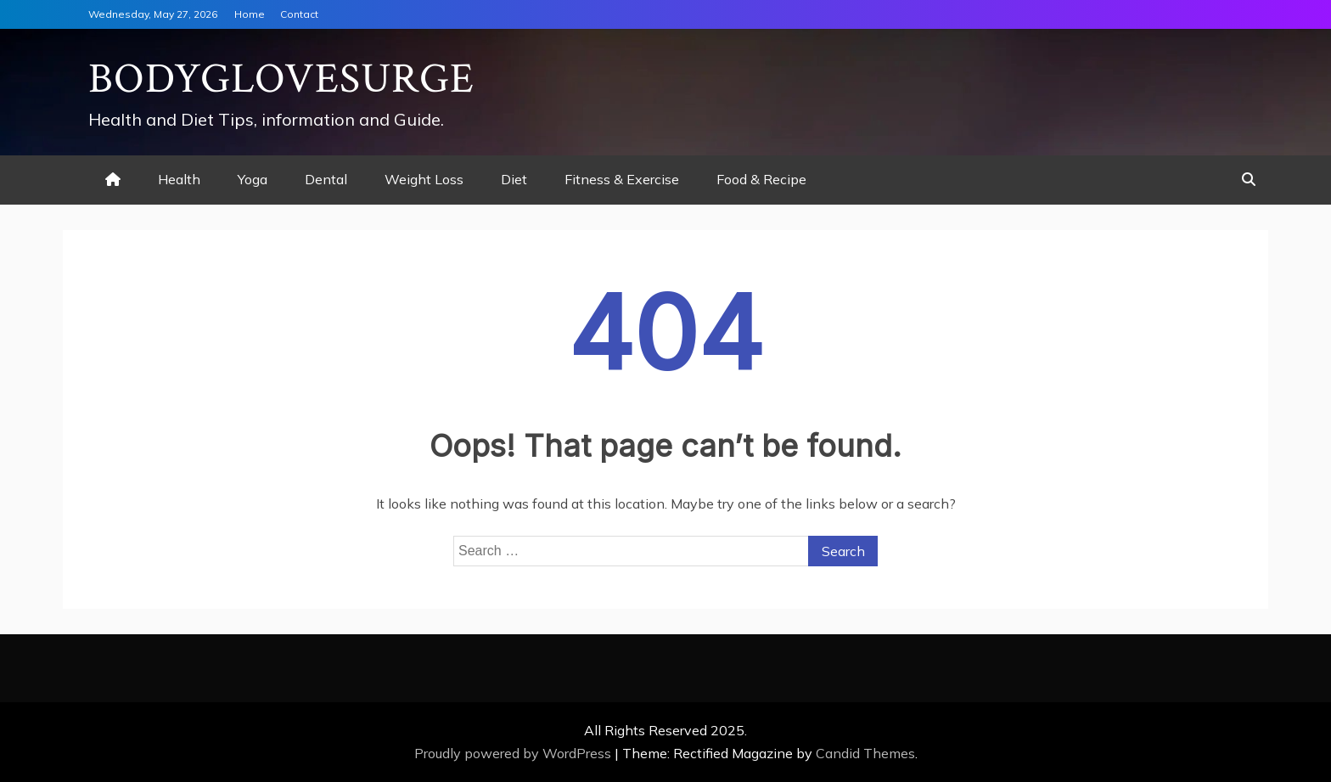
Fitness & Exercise (621, 179)
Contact (299, 14)
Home (249, 14)
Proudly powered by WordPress (514, 753)
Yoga (252, 179)
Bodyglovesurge (281, 79)
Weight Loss (424, 179)
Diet (514, 179)
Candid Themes (865, 753)
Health (179, 179)
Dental (326, 179)
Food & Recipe (761, 179)
